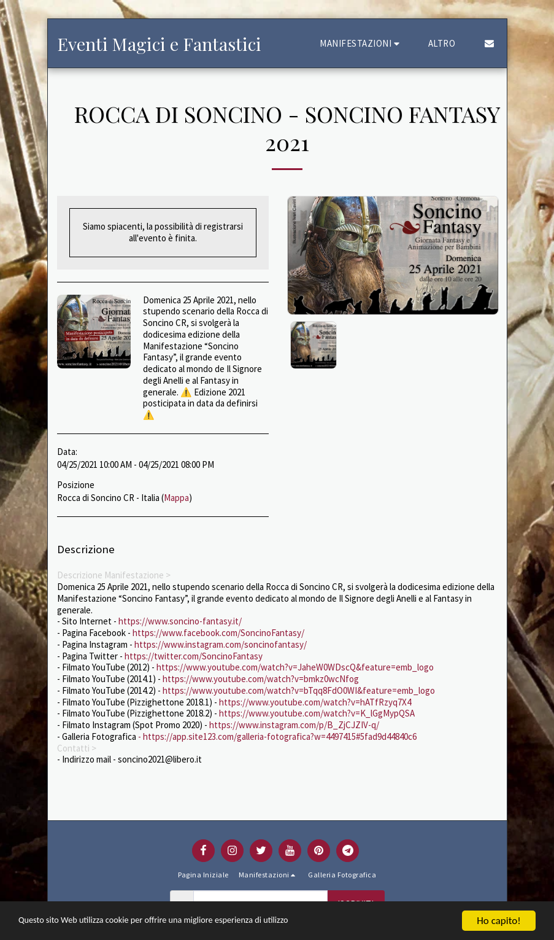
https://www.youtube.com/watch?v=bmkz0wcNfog (261, 679)
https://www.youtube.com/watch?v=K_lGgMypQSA (317, 713)
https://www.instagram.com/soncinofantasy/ (220, 644)
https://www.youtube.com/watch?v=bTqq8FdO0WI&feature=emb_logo (299, 690)
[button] (361, 43)
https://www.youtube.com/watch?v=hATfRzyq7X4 (315, 702)
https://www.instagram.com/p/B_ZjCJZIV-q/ (294, 725)
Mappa (176, 497)
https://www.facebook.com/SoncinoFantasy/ (218, 633)
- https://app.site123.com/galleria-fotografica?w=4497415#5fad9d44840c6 (276, 736)
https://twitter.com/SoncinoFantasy (194, 656)
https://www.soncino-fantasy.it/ (180, 621)
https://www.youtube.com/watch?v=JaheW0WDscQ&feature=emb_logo (295, 667)
